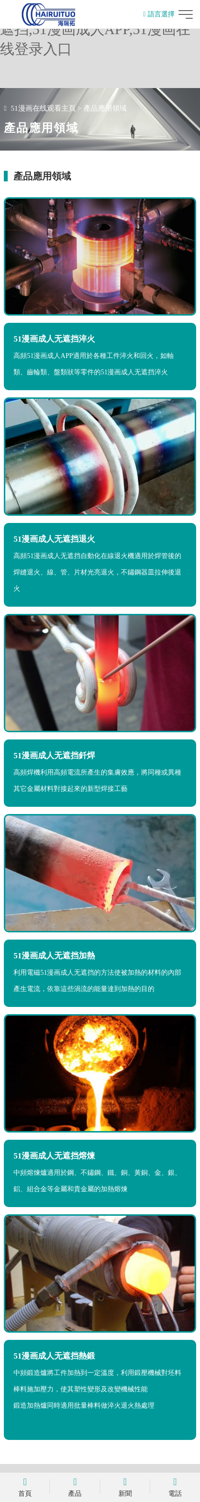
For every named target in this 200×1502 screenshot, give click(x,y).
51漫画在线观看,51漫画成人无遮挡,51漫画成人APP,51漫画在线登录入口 (95, 29)
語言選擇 (159, 14)
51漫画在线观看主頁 (43, 108)
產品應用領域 (105, 108)
